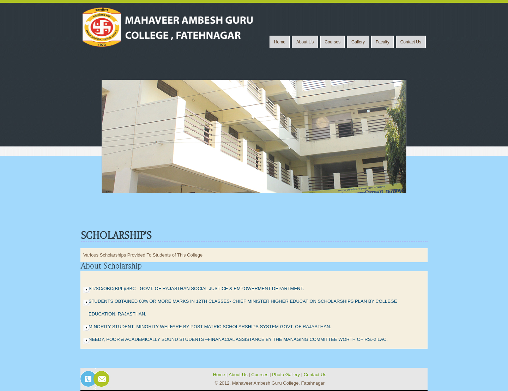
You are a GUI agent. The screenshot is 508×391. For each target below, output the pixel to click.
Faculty (382, 42)
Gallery (358, 42)
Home (279, 42)
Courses (332, 42)
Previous (94, 134)
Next (413, 134)
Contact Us (410, 42)
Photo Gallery (286, 374)
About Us (305, 42)
